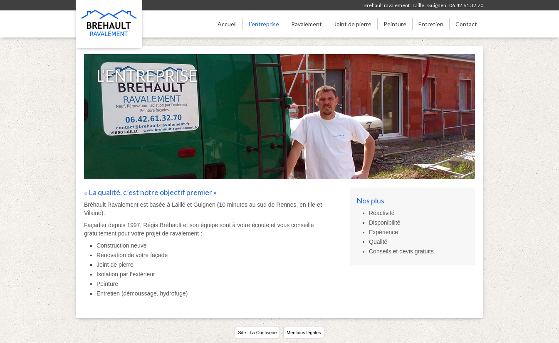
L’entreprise (264, 24)
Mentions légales (304, 332)
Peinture (394, 24)
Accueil (227, 24)
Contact (466, 24)
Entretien (430, 24)
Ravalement (306, 24)
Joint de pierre (352, 24)
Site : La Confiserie (257, 332)
